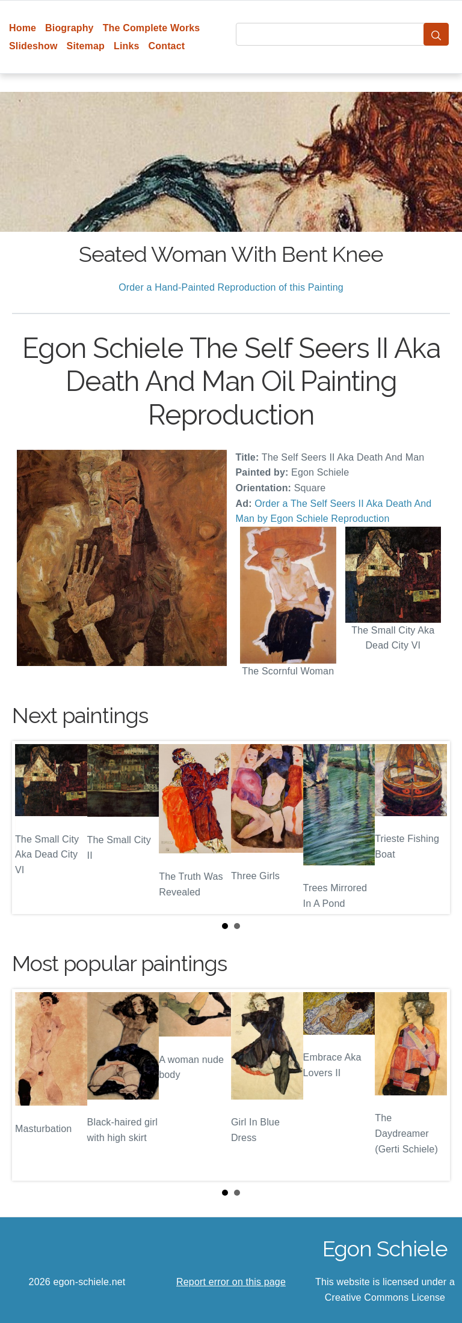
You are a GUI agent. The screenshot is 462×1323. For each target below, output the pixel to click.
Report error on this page (231, 1282)
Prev (30, 827)
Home (22, 28)
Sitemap (86, 46)
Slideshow (33, 46)
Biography (69, 28)
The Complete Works (151, 28)
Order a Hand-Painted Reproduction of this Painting (231, 287)
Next (431, 827)
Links (127, 46)
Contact (167, 46)
